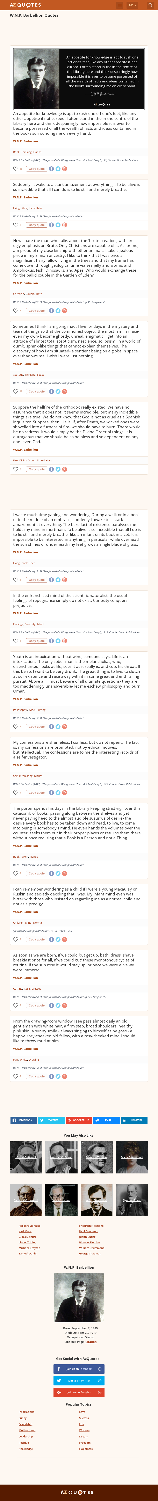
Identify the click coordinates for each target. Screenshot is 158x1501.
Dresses (36, 988)
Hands (37, 152)
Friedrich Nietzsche (91, 1226)
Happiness (86, 1449)
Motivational (27, 1430)
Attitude (18, 374)
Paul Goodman (88, 1231)
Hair (15, 1059)
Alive (24, 208)
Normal (37, 922)
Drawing (34, 1059)
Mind (40, 624)
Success (84, 1418)
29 (21, 391)
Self (15, 776)
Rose (27, 988)
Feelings (18, 624)
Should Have (44, 460)
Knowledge (26, 1449)
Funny (23, 1418)
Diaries (38, 776)
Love (82, 1412)
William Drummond (92, 1248)
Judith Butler (87, 1237)
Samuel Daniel (28, 1253)
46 (21, 168)
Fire (15, 460)
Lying (16, 208)
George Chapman (90, 1253)
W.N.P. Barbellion (25, 141)
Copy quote (37, 168)
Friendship (25, 1424)
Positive (24, 1442)
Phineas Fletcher (89, 1242)
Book (16, 152)
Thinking (26, 152)
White (23, 1059)
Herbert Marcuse (29, 1226)
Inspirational (27, 1412)
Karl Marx (25, 1231)
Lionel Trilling (27, 1242)
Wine (32, 710)
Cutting (40, 710)
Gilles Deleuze (27, 1237)
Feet (32, 563)
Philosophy (20, 710)
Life (81, 1424)
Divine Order (27, 460)
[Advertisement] (79, 32)
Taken (24, 856)
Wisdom (84, 1430)
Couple (30, 294)
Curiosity (30, 624)
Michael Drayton (29, 1248)
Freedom (85, 1442)
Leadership (26, 1436)
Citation (91, 1342)
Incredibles (35, 208)
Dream (83, 1436)
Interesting (26, 776)
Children (18, 922)
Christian (18, 294)
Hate (39, 294)
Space (40, 374)
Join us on (79, 1369)
